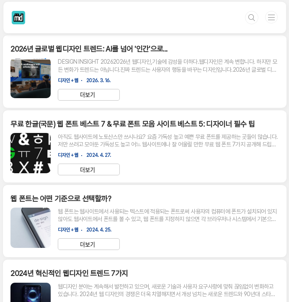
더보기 (87, 95)
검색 (251, 17)
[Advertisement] (144, 221)
